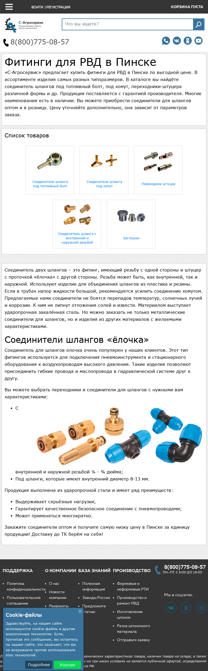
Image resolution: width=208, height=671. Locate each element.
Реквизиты (59, 606)
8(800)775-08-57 (185, 567)
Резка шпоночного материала (133, 629)
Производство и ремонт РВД (132, 600)
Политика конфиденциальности (26, 586)
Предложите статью (94, 609)
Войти (37, 7)
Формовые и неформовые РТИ (133, 586)
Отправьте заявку (133, 640)
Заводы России (96, 597)
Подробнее (39, 664)
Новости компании (57, 595)
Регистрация (58, 7)
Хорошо (67, 664)
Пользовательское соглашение (24, 600)
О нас (54, 583)
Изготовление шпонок (130, 614)
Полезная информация (93, 586)
